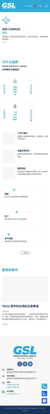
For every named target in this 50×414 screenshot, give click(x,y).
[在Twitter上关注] (30, 364)
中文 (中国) (30, 6)
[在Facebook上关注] (19, 364)
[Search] (40, 6)
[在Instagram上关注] (25, 364)
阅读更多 (5, 324)
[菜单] (46, 6)
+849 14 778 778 (13, 387)
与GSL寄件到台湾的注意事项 (20, 306)
